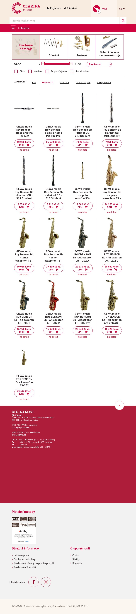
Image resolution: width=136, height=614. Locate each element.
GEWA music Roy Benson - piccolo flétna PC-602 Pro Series (53, 133)
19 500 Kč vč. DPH (82, 206)
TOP (34, 82)
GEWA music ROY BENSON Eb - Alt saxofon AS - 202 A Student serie (82, 257)
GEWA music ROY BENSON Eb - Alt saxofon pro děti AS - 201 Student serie (112, 321)
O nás (75, 555)
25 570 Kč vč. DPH (53, 143)
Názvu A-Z (47, 82)
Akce (22, 71)
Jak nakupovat (21, 555)
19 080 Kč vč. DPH (24, 268)
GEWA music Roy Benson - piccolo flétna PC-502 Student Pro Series (24, 134)
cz (120, 8)
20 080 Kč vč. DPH (112, 268)
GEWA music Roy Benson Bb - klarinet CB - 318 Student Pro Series (53, 195)
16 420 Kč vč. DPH (112, 330)
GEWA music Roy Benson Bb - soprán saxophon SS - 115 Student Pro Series (112, 196)
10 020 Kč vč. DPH (24, 143)
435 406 (77, 64)
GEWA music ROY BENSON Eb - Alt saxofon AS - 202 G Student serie (112, 257)
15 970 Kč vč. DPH (24, 330)
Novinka (38, 71)
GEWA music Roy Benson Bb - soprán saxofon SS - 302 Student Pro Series (82, 196)
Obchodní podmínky (24, 559)
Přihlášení (72, 8)
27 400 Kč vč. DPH (53, 268)
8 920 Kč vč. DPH (53, 206)
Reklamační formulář (25, 567)
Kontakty (77, 563)
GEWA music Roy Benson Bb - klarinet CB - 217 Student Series (82, 133)
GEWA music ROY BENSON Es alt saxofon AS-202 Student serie (24, 382)
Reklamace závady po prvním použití (34, 563)
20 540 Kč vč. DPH (82, 330)
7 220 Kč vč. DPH (82, 143)
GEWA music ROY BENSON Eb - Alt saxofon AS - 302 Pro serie (82, 320)
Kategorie (23, 28)
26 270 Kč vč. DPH (112, 206)
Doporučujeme (59, 71)
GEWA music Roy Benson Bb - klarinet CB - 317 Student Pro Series (24, 195)
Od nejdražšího (104, 82)
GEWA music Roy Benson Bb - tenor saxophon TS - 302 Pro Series (53, 257)
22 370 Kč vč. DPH (82, 268)
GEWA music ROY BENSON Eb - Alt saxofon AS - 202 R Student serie (53, 320)
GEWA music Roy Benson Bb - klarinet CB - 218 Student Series (112, 133)
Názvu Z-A (64, 82)
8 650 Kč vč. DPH (24, 206)
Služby (76, 559)
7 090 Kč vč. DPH (111, 143)
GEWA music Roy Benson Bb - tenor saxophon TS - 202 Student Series (24, 259)
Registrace (55, 8)
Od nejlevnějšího (83, 82)
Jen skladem (82, 71)
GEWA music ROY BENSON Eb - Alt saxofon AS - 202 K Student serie (24, 320)
